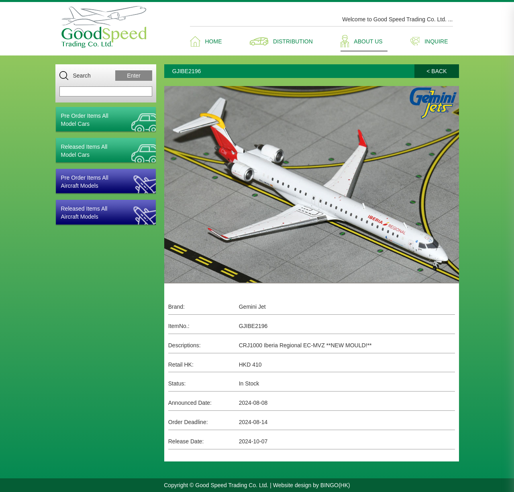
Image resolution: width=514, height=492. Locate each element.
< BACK (436, 71)
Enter (133, 75)
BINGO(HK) (335, 485)
